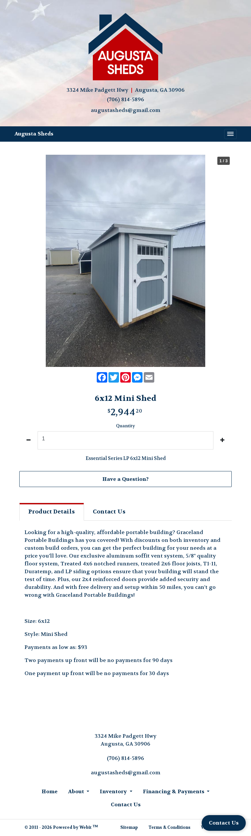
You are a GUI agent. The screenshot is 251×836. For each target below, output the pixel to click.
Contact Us (224, 822)
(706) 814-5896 (125, 99)
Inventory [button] (114, 791)
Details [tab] (51, 511)
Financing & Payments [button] (174, 791)
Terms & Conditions (169, 827)
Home (50, 791)
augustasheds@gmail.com (125, 110)
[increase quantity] (222, 440)
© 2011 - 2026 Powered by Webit (61, 827)
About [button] (76, 791)
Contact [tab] (109, 511)
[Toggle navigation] (230, 134)
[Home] (125, 47)
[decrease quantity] (28, 440)
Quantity (125, 426)
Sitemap (129, 827)
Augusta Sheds (33, 133)
